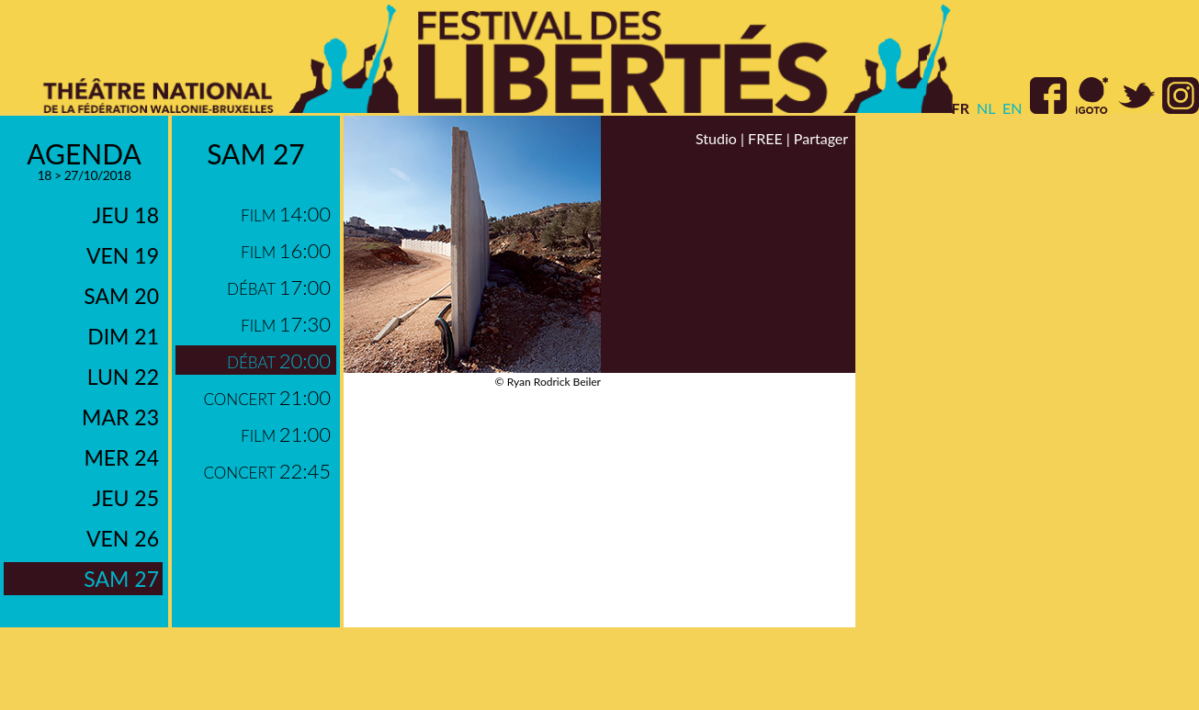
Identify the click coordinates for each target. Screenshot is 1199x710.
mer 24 (121, 457)
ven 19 (122, 255)
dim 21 (123, 336)
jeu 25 (126, 498)
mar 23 (120, 417)
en (1012, 108)
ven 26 (122, 538)
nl (986, 108)
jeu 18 (126, 215)
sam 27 (121, 578)
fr (960, 108)
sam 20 (121, 296)
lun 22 (123, 376)
